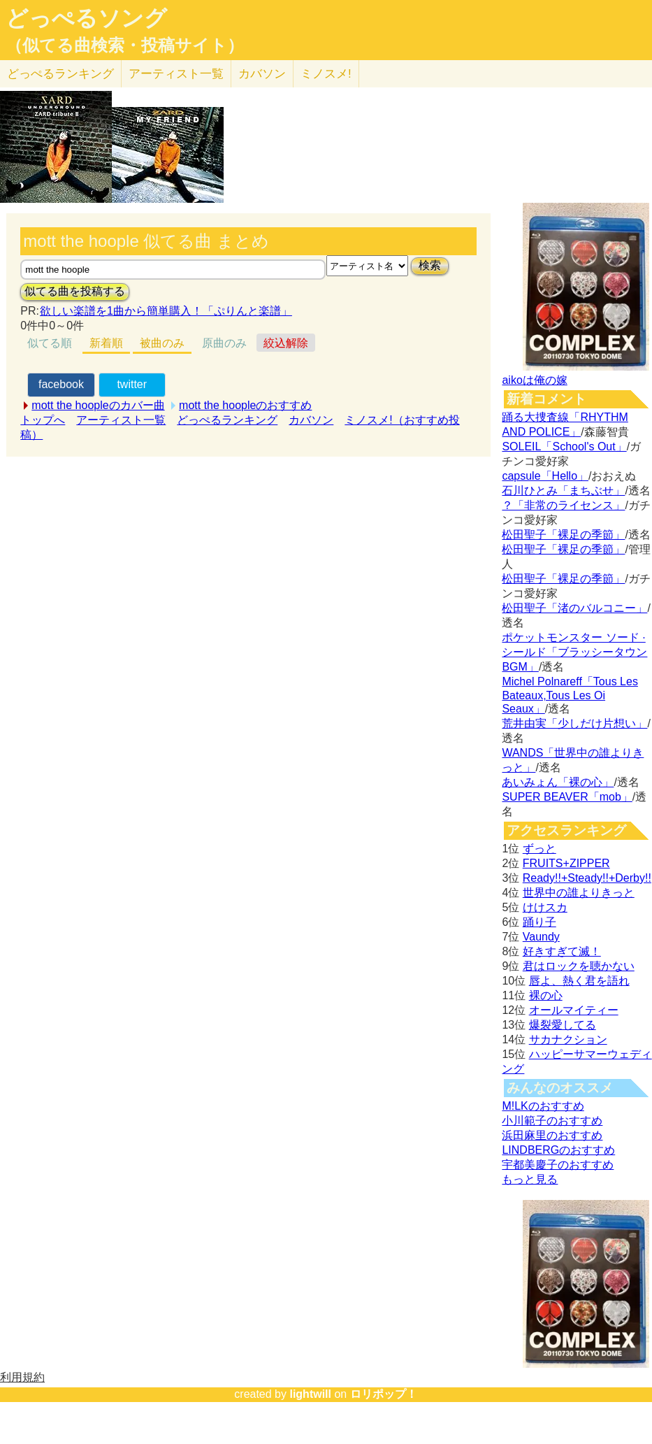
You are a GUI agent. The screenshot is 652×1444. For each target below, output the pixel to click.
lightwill (310, 1394)
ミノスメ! (326, 73)
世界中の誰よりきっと (579, 893)
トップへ (42, 420)
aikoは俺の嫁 (534, 380)
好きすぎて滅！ (562, 951)
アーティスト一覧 (121, 420)
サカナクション (568, 1039)
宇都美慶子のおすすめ (558, 1165)
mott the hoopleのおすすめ (245, 405)
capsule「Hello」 (545, 476)
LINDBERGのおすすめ (558, 1150)
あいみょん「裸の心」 (558, 782)
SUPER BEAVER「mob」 (567, 797)
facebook (61, 384)
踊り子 (539, 922)
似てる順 (49, 343)
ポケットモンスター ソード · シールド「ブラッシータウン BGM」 (574, 652)
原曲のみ (224, 343)
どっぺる (60, 73)
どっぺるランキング (227, 420)
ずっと (539, 849)
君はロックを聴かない (579, 966)
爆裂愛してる (562, 1025)
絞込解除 (285, 343)
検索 (430, 265)
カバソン (262, 73)
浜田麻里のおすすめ (552, 1135)
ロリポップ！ (383, 1394)
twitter (132, 384)
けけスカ (545, 907)
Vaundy (541, 937)
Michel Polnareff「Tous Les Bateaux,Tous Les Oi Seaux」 (569, 695)
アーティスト (176, 73)
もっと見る (530, 1179)
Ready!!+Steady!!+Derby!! (587, 878)
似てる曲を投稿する (74, 291)
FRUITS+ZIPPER (566, 863)
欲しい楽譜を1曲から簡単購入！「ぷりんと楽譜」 (165, 311)
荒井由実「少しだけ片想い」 (574, 723)
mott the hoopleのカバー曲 (97, 405)
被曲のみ (162, 343)
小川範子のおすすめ (552, 1121)
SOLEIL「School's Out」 (564, 446)
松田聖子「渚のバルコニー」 (574, 608)
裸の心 (546, 995)
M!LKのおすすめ (543, 1106)
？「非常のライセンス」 (563, 505)
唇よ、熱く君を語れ (579, 981)
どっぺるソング (86, 18)
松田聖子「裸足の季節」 (563, 535)
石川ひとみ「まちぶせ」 (563, 490)
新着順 (106, 343)
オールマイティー (573, 1010)
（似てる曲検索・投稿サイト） (125, 45)
